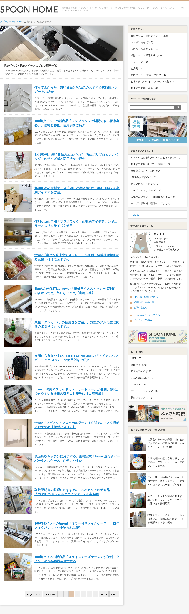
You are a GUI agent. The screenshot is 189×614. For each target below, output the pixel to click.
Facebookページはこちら (147, 315)
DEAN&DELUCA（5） (143, 377)
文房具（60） (138, 68)
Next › (104, 594)
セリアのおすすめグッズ (144, 183)
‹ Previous (50, 594)
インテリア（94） (141, 62)
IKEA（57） (137, 358)
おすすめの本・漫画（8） (145, 88)
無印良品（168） (140, 364)
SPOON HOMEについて (146, 297)
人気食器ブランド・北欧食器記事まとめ (153, 196)
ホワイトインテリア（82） (146, 391)
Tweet (135, 214)
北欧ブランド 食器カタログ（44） (150, 75)
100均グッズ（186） (142, 371)
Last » (114, 594)
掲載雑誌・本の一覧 (144, 302)
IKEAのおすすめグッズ (143, 177)
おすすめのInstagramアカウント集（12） (154, 81)
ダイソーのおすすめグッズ (145, 190)
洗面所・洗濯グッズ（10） (146, 48)
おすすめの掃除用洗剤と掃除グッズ (150, 164)
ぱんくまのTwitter (143, 320)
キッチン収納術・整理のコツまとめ (150, 203)
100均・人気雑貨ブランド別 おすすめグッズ (155, 157)
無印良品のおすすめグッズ (145, 170)
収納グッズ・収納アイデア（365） (150, 35)
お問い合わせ (140, 307)
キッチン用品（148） (143, 42)
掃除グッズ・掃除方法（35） (147, 55)
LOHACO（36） (140, 384)
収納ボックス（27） (142, 397)
